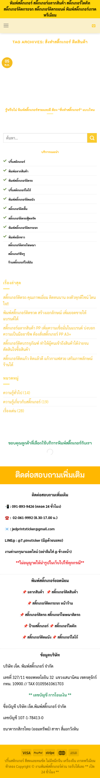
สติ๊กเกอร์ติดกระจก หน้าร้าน (52, 603)
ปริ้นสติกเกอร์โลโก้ (19, 190)
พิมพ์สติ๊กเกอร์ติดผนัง (21, 199)
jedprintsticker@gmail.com (33, 528)
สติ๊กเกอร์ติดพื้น (17, 209)
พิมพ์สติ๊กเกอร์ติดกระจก (23, 227)
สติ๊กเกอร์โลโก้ (67, 637)
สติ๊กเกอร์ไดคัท (65, 625)
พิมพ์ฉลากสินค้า (18, 171)
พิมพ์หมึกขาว (16, 237)
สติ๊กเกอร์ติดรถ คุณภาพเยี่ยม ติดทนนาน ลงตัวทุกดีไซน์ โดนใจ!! (49, 300)
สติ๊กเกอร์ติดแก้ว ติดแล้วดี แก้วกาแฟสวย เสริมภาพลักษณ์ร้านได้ (48, 361)
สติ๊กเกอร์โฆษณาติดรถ (63, 614)
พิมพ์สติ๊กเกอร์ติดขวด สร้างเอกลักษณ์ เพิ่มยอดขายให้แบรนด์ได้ (44, 315)
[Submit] (92, 138)
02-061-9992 (23, 517)
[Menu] (6, 25)
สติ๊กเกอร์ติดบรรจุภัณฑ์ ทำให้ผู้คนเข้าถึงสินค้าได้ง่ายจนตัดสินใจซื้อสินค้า (46, 346)
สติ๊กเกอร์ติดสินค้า (65, 591)
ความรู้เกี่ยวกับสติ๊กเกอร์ (22, 401)
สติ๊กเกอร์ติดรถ (36, 614)
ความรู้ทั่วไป (12, 392)
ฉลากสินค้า (36, 591)
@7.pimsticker (29, 540)
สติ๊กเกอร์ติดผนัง (39, 637)
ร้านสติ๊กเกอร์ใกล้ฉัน (20, 262)
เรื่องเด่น (9, 410)
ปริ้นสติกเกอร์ (16, 161)
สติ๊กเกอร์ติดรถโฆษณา (22, 245)
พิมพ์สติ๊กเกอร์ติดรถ (20, 180)
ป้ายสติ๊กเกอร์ (39, 625)
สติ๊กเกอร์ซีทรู (16, 254)
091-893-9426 (23, 506)
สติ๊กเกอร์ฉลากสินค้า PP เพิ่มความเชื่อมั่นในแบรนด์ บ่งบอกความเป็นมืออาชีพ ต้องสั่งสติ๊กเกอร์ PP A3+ (49, 330)
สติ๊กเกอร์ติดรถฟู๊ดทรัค (22, 218)
